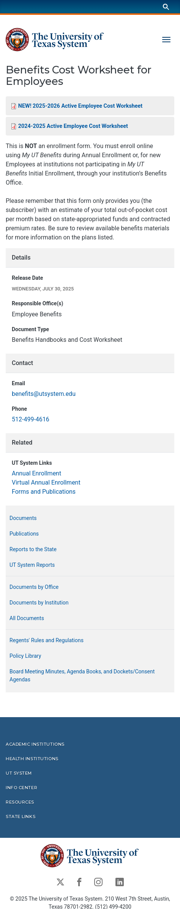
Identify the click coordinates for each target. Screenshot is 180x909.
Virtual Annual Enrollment (46, 482)
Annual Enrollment (36, 473)
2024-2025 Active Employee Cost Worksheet (73, 126)
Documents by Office (33, 587)
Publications (24, 534)
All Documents (26, 619)
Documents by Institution (39, 603)
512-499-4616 (30, 419)
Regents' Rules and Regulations (46, 641)
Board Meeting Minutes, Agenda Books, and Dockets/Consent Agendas (82, 676)
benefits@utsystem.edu (44, 393)
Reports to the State (33, 550)
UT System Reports (32, 565)
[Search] (166, 6)
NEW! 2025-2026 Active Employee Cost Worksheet (80, 106)
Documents (22, 518)
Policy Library (25, 656)
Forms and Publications (44, 492)
